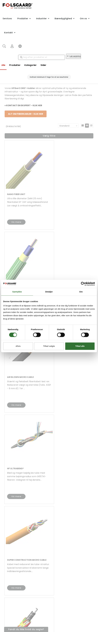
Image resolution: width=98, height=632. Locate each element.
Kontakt (8, 32)
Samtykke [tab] (17, 292)
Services (7, 18)
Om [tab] (81, 292)
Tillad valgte (49, 346)
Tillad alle (79, 346)
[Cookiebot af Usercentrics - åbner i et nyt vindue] (83, 284)
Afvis (18, 346)
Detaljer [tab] (49, 292)
